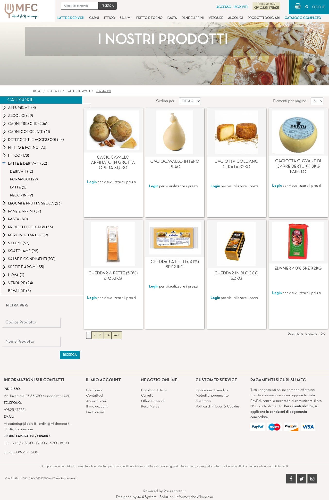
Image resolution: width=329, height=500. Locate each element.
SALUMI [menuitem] (125, 18)
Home (37, 91)
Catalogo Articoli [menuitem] (154, 390)
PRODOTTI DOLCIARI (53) (30, 227)
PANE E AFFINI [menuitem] (193, 18)
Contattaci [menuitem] (94, 395)
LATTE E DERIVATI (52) (27, 163)
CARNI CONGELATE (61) (29, 132)
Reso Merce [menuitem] (150, 406)
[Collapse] (4, 163)
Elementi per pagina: (290, 101)
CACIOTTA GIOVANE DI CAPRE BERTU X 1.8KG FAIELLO (298, 166)
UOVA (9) (16, 275)
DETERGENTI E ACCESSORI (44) (36, 140)
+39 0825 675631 (266, 7)
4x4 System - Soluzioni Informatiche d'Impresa (175, 497)
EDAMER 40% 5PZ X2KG (298, 268)
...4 (107, 335)
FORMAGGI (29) (24, 179)
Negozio (54, 91)
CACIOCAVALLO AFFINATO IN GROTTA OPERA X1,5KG (113, 162)
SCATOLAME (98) (23, 251)
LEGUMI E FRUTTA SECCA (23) (35, 203)
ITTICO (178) (18, 155)
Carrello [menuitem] (147, 395)
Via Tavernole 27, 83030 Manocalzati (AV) (36, 396)
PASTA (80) (18, 219)
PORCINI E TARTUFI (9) (28, 235)
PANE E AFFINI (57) (24, 211)
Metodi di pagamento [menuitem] (212, 395)
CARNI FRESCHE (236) (27, 124)
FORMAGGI (103, 91)
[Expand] (4, 107)
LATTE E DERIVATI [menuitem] (70, 18)
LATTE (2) (18, 187)
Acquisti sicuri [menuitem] (96, 401)
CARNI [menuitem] (94, 18)
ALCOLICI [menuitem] (235, 18)
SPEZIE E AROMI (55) (26, 267)
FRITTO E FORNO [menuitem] (149, 18)
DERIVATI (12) (21, 171)
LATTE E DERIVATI (78, 91)
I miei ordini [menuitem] (95, 412)
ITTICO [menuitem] (109, 18)
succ (117, 335)
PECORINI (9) (21, 195)
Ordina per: (165, 101)
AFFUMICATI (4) (22, 108)
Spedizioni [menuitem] (203, 401)
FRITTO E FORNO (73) (27, 147)
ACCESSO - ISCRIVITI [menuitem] (232, 7)
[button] (107, 6)
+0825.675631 (15, 410)
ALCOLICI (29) (20, 116)
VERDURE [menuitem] (216, 18)
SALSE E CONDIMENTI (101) (32, 259)
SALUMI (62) (18, 243)
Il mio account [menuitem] (97, 406)
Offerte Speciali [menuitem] (153, 401)
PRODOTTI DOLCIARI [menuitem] (264, 18)
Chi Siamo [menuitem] (94, 390)
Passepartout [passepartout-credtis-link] (175, 491)
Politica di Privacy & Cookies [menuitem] (217, 406)
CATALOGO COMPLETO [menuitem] (303, 18)
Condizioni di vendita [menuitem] (212, 390)
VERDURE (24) (20, 283)
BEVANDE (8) (19, 291)
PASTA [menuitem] (172, 18)
